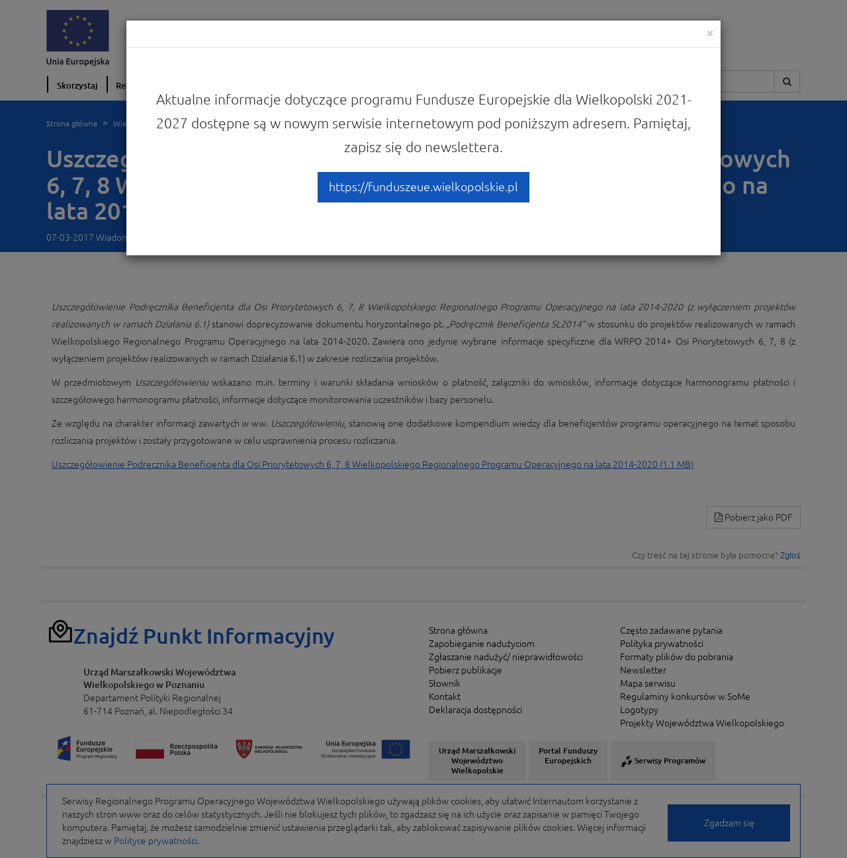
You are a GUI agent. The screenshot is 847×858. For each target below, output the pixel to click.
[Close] (710, 33)
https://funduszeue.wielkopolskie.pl (423, 186)
